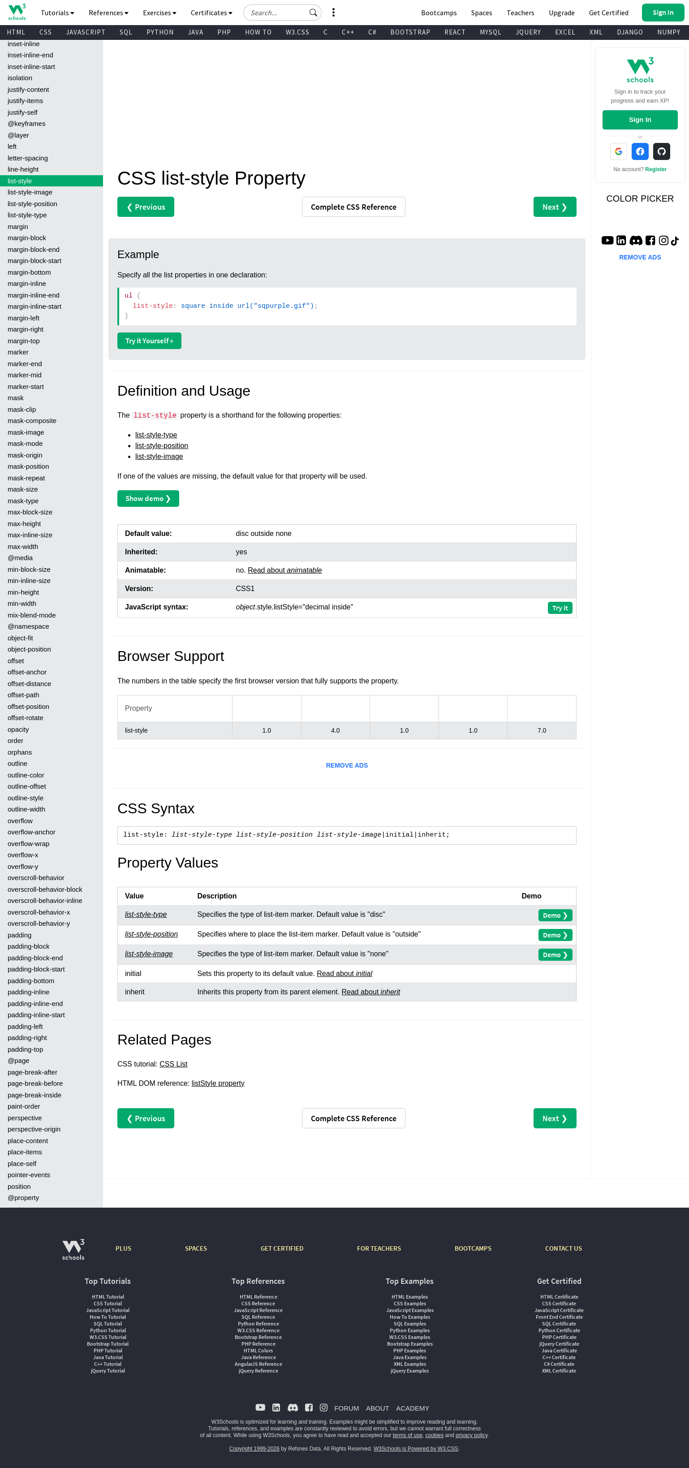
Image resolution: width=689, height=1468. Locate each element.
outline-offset (27, 786)
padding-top (25, 1049)
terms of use (407, 1435)
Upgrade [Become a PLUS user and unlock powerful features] (562, 12)
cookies (435, 1435)
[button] (313, 12)
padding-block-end (35, 958)
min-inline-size (29, 580)
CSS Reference (258, 1303)
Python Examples (410, 1330)
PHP (224, 32)
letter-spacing (28, 158)
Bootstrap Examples (410, 1343)
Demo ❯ (555, 915)
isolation (20, 78)
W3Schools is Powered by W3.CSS (416, 1449)
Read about (285, 570)
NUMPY (668, 32)
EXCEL (565, 32)
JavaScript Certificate (559, 1310)
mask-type (23, 501)
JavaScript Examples (410, 1310)
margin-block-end (34, 249)
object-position (29, 649)
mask (16, 398)
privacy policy (471, 1435)
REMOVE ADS (347, 765)
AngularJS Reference (258, 1363)
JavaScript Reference (258, 1310)
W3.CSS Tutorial (108, 1337)
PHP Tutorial (108, 1350)
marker (18, 352)
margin (18, 226)
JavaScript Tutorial (107, 1310)
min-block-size (29, 569)
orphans (20, 752)
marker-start (26, 386)
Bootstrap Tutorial (108, 1343)
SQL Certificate (559, 1323)
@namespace (28, 626)
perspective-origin (34, 1129)
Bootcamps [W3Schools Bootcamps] (439, 12)
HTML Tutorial (108, 1296)
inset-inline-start (31, 66)
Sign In (640, 119)
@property (23, 1197)
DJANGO (630, 32)
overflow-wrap (28, 843)
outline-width (26, 809)
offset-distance (29, 683)
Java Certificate (559, 1350)
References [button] (109, 12)
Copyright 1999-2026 (254, 1449)
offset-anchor (27, 672)
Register (656, 169)
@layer (18, 135)
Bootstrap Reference (258, 1337)
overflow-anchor (32, 832)
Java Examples (409, 1357)
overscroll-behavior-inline (45, 900)
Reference (353, 207)
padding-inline (28, 992)
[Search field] (282, 12)
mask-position (28, 466)
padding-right (27, 1037)
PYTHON (160, 32)
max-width (23, 546)
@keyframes (26, 123)
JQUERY (528, 32)
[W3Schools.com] (73, 1254)
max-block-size (30, 512)
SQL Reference (258, 1316)
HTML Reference (258, 1296)
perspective (25, 1118)
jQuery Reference (258, 1370)
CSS (45, 32)
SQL (126, 32)
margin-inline (27, 283)
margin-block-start (34, 260)
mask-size (23, 489)
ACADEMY (412, 1408)
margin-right (25, 329)
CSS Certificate (559, 1303)
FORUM (346, 1408)
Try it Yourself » (149, 340)
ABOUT (377, 1408)
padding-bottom (31, 980)
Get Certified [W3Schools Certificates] (609, 12)
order (15, 740)
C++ (348, 32)
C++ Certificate (559, 1357)
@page (19, 1060)
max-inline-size (30, 535)
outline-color (26, 775)
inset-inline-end (30, 55)
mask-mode (25, 443)
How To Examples (410, 1316)
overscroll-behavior (36, 877)
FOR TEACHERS (379, 1248)
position (19, 1186)
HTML (16, 32)
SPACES (196, 1248)
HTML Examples (410, 1296)
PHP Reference (258, 1343)
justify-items (25, 100)
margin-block (27, 238)
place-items (25, 1152)
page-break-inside (34, 1095)
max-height (24, 523)
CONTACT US (563, 1248)
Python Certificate (559, 1330)
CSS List (173, 1064)
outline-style (25, 798)
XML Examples (410, 1363)
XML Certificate (559, 1370)
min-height (23, 592)
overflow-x (23, 855)
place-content (28, 1140)
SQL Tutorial (108, 1323)
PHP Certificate (559, 1337)
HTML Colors (258, 1350)
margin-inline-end (34, 295)
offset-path (23, 695)
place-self (22, 1163)
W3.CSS (298, 32)
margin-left (23, 318)
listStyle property (218, 1083)
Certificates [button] (212, 12)
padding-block (28, 946)
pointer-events (29, 1175)
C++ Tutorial (107, 1363)
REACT (455, 32)
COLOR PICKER (640, 198)
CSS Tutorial (108, 1303)
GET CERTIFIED (282, 1248)
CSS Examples (410, 1303)
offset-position (28, 706)
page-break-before (35, 1083)
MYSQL (491, 32)
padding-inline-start (36, 1015)
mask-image (26, 432)
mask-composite (32, 420)
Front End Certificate (559, 1316)
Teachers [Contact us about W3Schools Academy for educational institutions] (520, 12)
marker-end (25, 363)
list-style (20, 181)
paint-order (24, 1106)
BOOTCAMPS (473, 1248)
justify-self (23, 112)
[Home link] (17, 12)
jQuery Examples (410, 1370)
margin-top (24, 341)
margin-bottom (29, 272)
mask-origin (25, 455)
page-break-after (32, 1072)
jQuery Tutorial (108, 1370)
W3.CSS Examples (409, 1337)
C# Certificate (559, 1363)
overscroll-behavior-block (45, 889)
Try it (560, 607)
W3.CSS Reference (258, 1330)
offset (16, 661)
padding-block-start (36, 969)
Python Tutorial (108, 1330)
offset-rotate (25, 717)
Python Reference (258, 1323)
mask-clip (22, 409)
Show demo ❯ (148, 498)
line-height (23, 169)
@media (20, 557)
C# (372, 32)
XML (596, 32)
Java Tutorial (108, 1357)
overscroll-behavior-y (39, 923)
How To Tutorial (108, 1316)
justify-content (28, 89)
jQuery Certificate (559, 1343)
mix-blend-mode (32, 615)
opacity (18, 729)
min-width (22, 603)
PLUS (123, 1248)
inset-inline (24, 43)
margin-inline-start (34, 306)
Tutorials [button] (57, 12)
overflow (20, 821)
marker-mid (25, 375)
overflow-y (23, 866)
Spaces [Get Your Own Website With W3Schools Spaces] (481, 12)
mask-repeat (26, 478)
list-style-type (27, 215)
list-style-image (30, 192)
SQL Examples (410, 1323)
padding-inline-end (35, 1003)
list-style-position (32, 203)
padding (19, 935)
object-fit (20, 638)
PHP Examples (409, 1350)
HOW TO (258, 32)
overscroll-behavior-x (39, 912)
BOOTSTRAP (410, 32)
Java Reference (258, 1357)
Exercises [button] (160, 12)
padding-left (25, 1026)
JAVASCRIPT (86, 32)
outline (17, 763)
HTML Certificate (559, 1296)
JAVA (195, 32)
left (12, 146)
